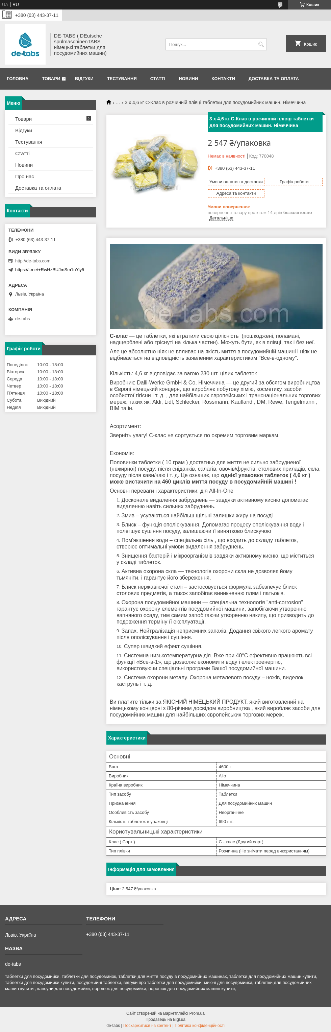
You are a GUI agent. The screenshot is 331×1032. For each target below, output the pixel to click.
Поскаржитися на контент (147, 1025)
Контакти (223, 78)
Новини (188, 78)
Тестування (122, 78)
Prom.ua (197, 1013)
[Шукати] (261, 44)
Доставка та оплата (274, 78)
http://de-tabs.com (32, 260)
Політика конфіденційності (200, 1025)
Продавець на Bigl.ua (165, 1019)
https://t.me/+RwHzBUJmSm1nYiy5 (49, 269)
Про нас (24, 176)
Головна (17, 78)
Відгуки (84, 78)
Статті (157, 78)
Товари (51, 78)
